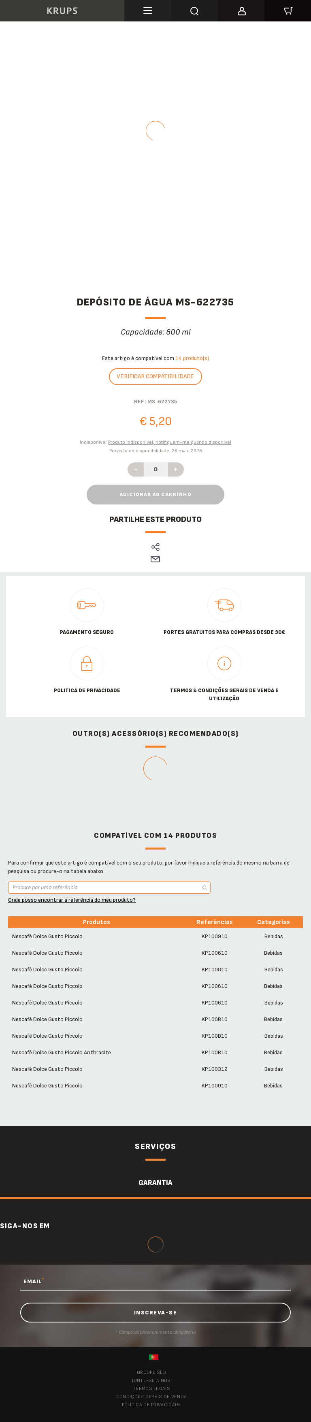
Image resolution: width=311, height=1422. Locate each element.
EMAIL (33, 1281)
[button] (241, 9)
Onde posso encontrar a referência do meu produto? (72, 899)
